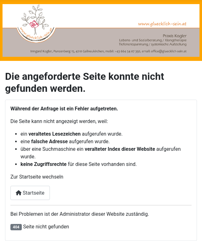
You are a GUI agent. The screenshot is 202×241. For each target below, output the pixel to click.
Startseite (30, 193)
